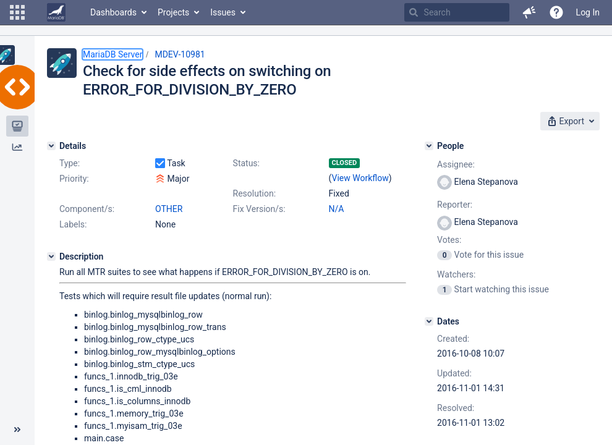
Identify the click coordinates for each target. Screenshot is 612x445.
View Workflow (360, 178)
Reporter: (454, 205)
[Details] (51, 146)
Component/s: (86, 209)
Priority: (74, 179)
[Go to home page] (56, 12)
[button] (17, 12)
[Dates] (429, 321)
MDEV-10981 (180, 54)
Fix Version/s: (259, 209)
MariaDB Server (112, 54)
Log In (588, 12)
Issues (223, 12)
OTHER (168, 209)
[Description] (51, 256)
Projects (173, 12)
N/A (336, 209)
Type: (69, 163)
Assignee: (456, 164)
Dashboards (113, 12)
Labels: (73, 224)
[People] (429, 146)
